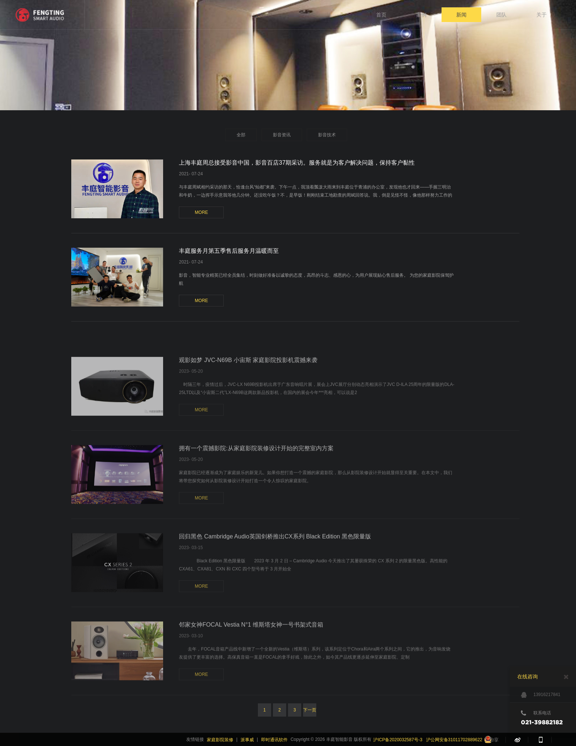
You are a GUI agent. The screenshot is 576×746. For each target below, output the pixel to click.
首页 (381, 15)
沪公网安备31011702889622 (454, 739)
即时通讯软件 (274, 739)
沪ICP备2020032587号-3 (397, 739)
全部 (241, 134)
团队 (501, 15)
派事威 (247, 739)
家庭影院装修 (220, 739)
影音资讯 (282, 134)
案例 (421, 15)
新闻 (461, 15)
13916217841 (540, 695)
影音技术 (327, 134)
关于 (541, 15)
